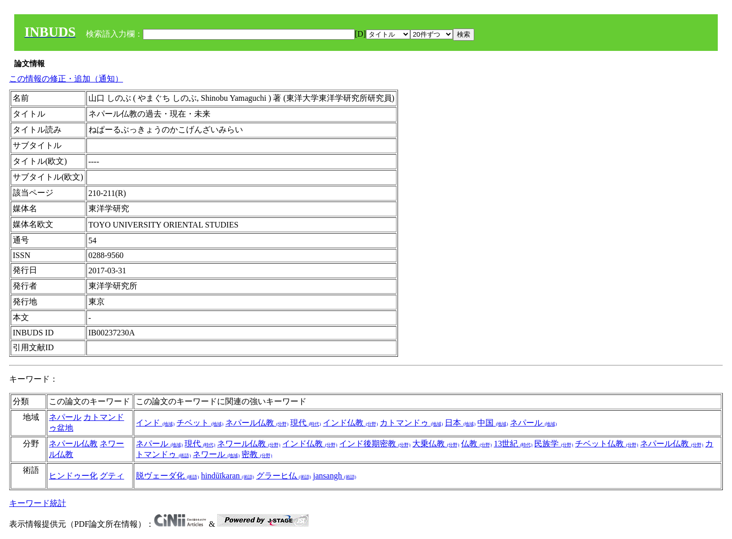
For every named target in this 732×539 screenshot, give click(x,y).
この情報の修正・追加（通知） (66, 78)
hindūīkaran (227, 475)
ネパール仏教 (256, 422)
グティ (112, 475)
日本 (460, 422)
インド (155, 422)
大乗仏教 (435, 443)
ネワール (216, 454)
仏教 (476, 443)
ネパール (65, 417)
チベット (199, 422)
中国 (492, 422)
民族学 (553, 443)
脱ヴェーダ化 (167, 475)
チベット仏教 (606, 443)
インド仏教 (350, 422)
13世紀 (513, 443)
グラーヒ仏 (283, 475)
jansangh (334, 475)
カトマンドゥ (411, 422)
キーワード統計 (37, 503)
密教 (256, 454)
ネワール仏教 (248, 443)
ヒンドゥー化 (73, 475)
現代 (305, 422)
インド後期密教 (374, 443)
